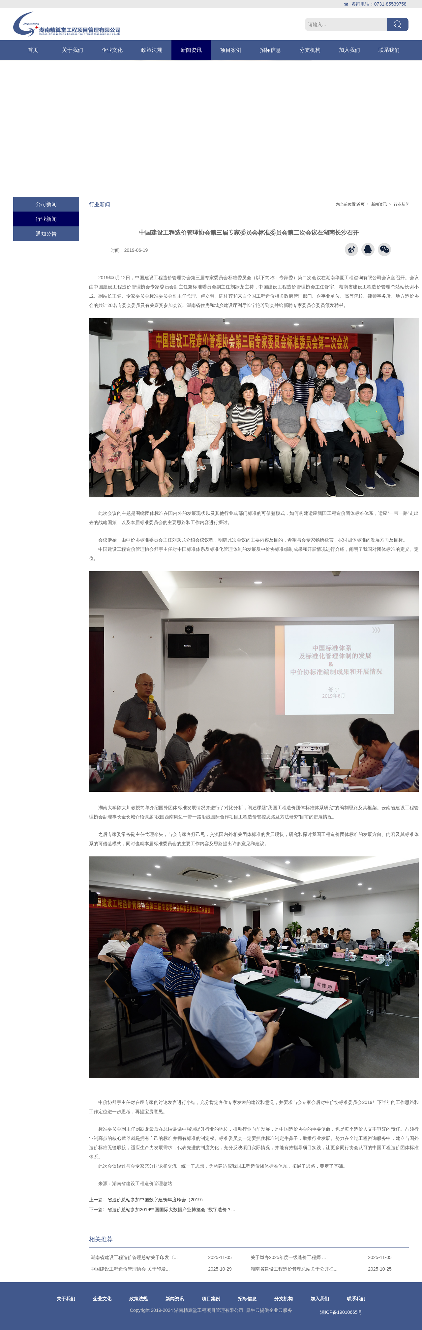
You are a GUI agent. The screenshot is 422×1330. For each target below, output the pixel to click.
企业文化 (112, 50)
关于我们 (72, 50)
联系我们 (389, 50)
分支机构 (309, 50)
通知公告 (46, 234)
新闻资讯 (191, 50)
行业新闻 (46, 219)
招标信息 (270, 50)
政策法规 (151, 50)
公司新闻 (46, 204)
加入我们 (349, 50)
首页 (33, 50)
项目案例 (230, 50)
